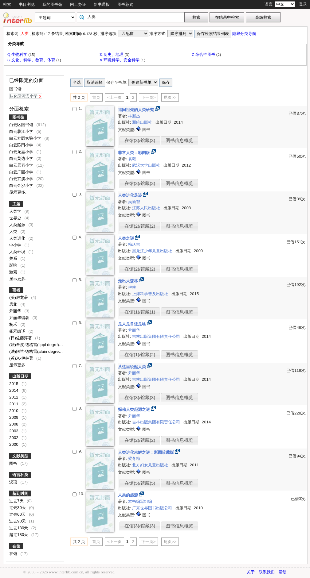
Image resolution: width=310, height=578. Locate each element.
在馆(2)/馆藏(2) (139, 226)
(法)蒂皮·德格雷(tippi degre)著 (36, 344)
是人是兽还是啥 (132, 324)
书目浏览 (27, 4)
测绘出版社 (142, 122)
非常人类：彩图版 (134, 152)
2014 (14, 390)
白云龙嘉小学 (21, 151)
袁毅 (132, 158)
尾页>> (170, 97)
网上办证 (78, 4)
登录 (303, 4)
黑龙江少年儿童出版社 (152, 251)
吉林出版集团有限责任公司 (156, 336)
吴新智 (134, 201)
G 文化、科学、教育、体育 (31, 60)
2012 (14, 397)
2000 (14, 444)
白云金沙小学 (21, 185)
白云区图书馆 (21, 124)
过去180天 (19, 528)
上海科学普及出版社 (150, 293)
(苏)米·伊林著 (21, 358)
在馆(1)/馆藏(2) (139, 354)
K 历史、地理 (112, 54)
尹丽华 (15, 311)
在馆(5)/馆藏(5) (139, 483)
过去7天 (17, 501)
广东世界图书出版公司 (152, 508)
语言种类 (20, 474)
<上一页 (114, 97)
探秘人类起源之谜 (134, 409)
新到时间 (20, 493)
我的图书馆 (52, 4)
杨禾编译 (17, 331)
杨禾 (13, 324)
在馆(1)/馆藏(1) (139, 312)
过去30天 (18, 507)
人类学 (15, 211)
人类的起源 (128, 495)
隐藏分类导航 (244, 33)
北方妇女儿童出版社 (150, 465)
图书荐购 (125, 4)
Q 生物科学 (17, 54)
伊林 (132, 287)
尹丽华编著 (19, 317)
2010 (14, 410)
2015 (14, 383)
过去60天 (18, 514)
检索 (7, 4)
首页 (96, 97)
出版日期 (20, 376)
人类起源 (17, 224)
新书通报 (102, 4)
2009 (14, 417)
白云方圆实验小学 (25, 138)
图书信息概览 (179, 140)
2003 (14, 431)
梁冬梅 (134, 458)
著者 (16, 290)
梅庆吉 (134, 244)
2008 (14, 424)
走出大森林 (128, 281)
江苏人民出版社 (146, 208)
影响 (13, 265)
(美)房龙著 (19, 297)
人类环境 (17, 251)
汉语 (13, 482)
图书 (13, 463)
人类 (13, 231)
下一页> (148, 97)
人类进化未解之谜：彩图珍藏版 (146, 452)
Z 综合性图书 (204, 54)
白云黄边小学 (21, 158)
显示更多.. (18, 192)
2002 (14, 437)
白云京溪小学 (21, 178)
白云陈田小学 (21, 145)
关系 (13, 258)
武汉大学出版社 (146, 165)
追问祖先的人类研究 (136, 109)
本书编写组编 (140, 501)
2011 (14, 404)
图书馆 (18, 117)
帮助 (283, 572)
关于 (251, 572)
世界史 (15, 218)
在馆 (16, 546)
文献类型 (20, 456)
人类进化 (17, 238)
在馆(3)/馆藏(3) (139, 140)
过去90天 (18, 521)
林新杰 (134, 116)
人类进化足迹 (130, 195)
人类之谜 (126, 238)
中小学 (15, 245)
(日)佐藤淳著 (21, 338)
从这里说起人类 (132, 366)
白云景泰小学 (21, 165)
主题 (16, 204)
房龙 (13, 304)
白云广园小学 (21, 172)
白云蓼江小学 (21, 131)
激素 (13, 272)
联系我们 (267, 572)
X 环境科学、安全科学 (120, 60)
